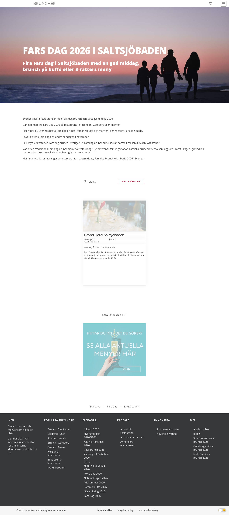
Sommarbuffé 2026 (95, 487)
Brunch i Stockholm (58, 429)
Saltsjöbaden (131, 181)
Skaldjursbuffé (55, 467)
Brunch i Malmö (56, 447)
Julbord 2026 (91, 429)
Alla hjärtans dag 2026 (94, 443)
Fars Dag (112, 406)
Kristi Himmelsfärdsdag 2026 (94, 465)
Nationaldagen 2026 (96, 478)
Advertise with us (167, 434)
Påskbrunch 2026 (94, 449)
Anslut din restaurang (126, 431)
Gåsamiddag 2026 (94, 491)
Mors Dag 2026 (93, 473)
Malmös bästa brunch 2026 (201, 455)
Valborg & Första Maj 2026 (96, 455)
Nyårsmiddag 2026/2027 (92, 435)
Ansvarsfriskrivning (148, 510)
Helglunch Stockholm (53, 453)
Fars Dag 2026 (92, 496)
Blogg (196, 434)
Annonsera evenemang (127, 443)
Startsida (95, 406)
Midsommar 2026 (94, 482)
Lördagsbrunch (56, 434)
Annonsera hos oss (168, 429)
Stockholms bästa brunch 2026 (203, 439)
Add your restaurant (132, 437)
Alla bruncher (201, 429)
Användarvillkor (104, 510)
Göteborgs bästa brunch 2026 (203, 447)
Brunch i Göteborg (58, 442)
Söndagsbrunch (56, 438)
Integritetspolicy (125, 510)
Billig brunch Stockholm (54, 461)
